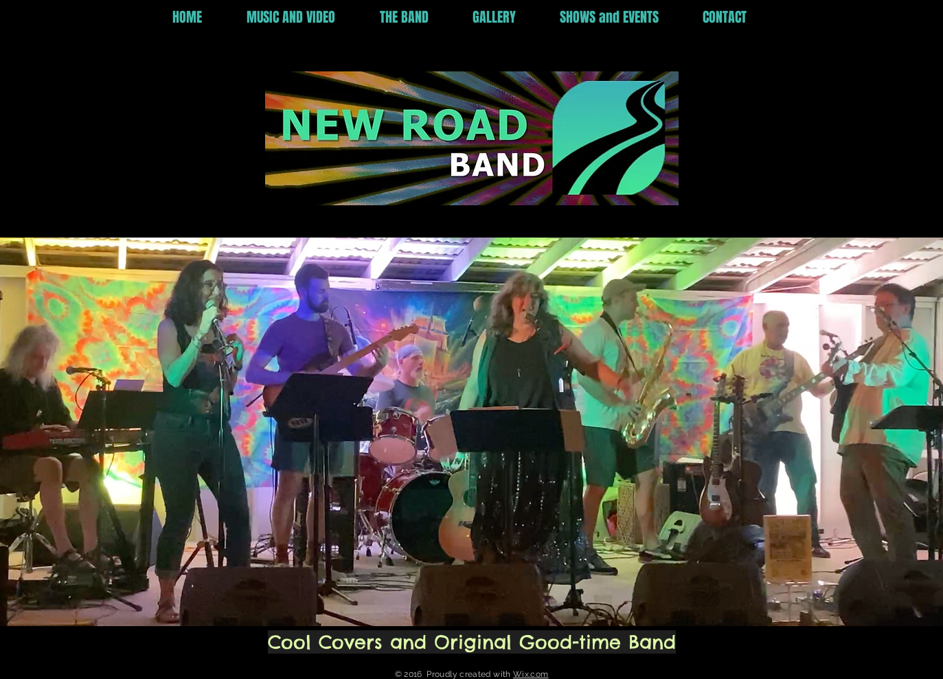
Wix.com (531, 674)
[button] (303, 17)
